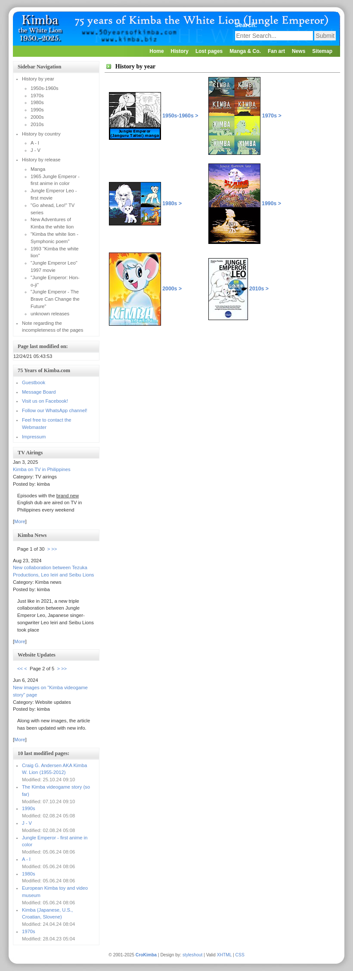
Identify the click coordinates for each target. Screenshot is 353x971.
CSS (240, 955)
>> (54, 549)
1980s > (172, 203)
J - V (27, 823)
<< (20, 668)
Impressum (34, 436)
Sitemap (322, 51)
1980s (28, 873)
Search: (247, 25)
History (180, 51)
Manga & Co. (245, 51)
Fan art (276, 51)
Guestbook (33, 382)
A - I (26, 859)
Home (156, 51)
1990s (28, 808)
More (19, 521)
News (298, 51)
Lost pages (209, 51)
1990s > (244, 203)
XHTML (224, 955)
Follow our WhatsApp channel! (54, 410)
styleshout (192, 955)
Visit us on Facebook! (45, 401)
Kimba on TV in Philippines (42, 469)
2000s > (172, 289)
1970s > (244, 116)
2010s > (238, 289)
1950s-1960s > (180, 116)
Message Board (39, 392)
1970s (28, 931)
